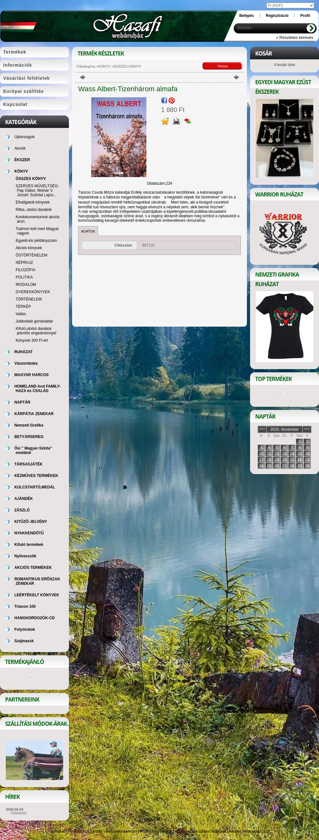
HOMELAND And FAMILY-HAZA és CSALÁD (37, 388)
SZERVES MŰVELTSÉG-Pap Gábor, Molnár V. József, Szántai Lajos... (37, 190)
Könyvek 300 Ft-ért (32, 340)
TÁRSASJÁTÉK (28, 464)
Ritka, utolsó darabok (34, 209)
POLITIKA (24, 277)
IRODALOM (26, 284)
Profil (144, 831)
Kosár (97, 831)
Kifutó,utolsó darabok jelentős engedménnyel (36, 330)
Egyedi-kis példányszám (36, 240)
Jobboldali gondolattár (34, 321)
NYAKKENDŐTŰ (29, 533)
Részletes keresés (121, 831)
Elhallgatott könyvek (33, 202)
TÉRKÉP (23, 306)
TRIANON (18, 813)
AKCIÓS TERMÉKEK (33, 567)
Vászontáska (26, 363)
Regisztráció (78, 831)
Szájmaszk (24, 641)
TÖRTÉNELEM (29, 299)
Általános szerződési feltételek (200, 831)
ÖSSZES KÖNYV (31, 178)
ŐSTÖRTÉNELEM (31, 255)
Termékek (56, 831)
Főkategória (86, 66)
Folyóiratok (24, 629)
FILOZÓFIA (25, 270)
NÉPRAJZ (24, 262)
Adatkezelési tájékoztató (249, 831)
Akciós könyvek (29, 248)
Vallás (21, 314)
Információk (162, 831)
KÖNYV (104, 66)
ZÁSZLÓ (22, 510)
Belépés (246, 15)
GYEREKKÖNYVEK (33, 292)
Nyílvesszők (25, 556)
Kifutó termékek (28, 544)
